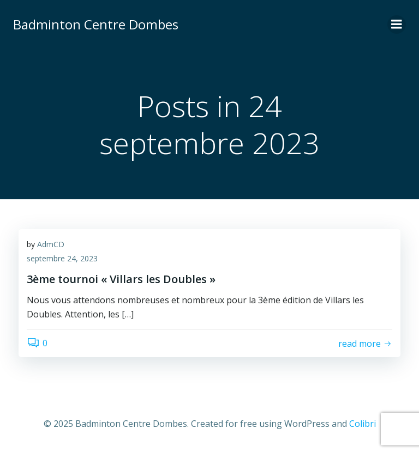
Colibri (362, 424)
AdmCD (50, 244)
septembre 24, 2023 (62, 258)
